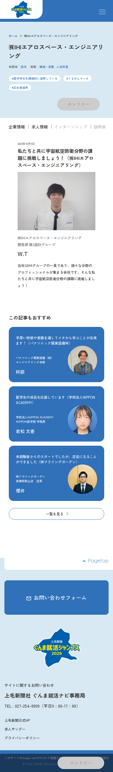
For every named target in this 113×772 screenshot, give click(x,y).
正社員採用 (21, 87)
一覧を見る (54, 513)
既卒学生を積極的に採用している (36, 78)
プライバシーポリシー (22, 737)
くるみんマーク (78, 78)
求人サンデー (15, 728)
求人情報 (39, 127)
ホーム (13, 36)
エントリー (79, 104)
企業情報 (17, 127)
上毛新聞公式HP (17, 720)
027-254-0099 (27, 706)
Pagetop (98, 560)
